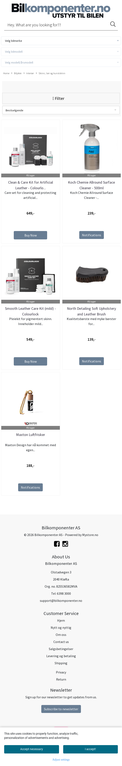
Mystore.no (90, 535)
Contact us (61, 642)
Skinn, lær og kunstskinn (50, 73)
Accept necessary (31, 749)
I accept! (90, 749)
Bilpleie (16, 73)
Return (61, 679)
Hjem (61, 620)
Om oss (61, 635)
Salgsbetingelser (61, 649)
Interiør (29, 73)
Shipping (61, 663)
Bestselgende (14, 110)
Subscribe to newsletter (61, 709)
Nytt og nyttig (61, 627)
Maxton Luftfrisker (30, 434)
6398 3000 (64, 593)
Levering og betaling (61, 656)
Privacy (61, 672)
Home (6, 73)
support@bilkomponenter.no (61, 600)
